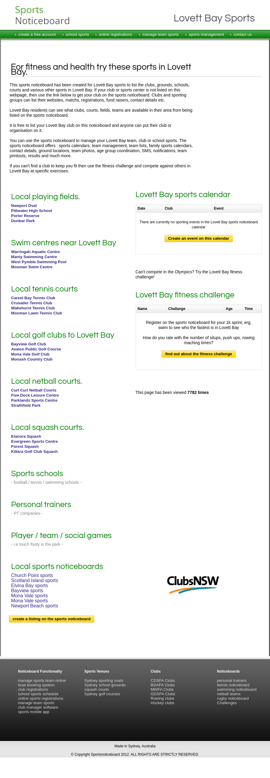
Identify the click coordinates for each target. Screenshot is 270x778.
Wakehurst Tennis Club (33, 308)
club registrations (33, 689)
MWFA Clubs (162, 689)
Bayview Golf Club (28, 344)
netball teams (228, 694)
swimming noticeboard (237, 689)
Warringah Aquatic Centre (35, 252)
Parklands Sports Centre (34, 400)
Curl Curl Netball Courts (33, 390)
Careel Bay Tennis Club (33, 298)
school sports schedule (38, 694)
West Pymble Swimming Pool (38, 262)
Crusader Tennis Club (31, 303)
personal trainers (231, 680)
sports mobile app (33, 712)
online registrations (115, 34)
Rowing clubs (162, 698)
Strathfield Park (26, 405)
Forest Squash (25, 446)
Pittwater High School (31, 210)
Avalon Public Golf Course (36, 349)
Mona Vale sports (29, 595)
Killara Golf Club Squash (34, 451)
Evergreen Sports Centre (34, 441)
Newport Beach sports (34, 605)
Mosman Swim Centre (31, 267)
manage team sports (160, 34)
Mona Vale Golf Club (30, 354)
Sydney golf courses (102, 694)
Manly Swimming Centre (34, 257)
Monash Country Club (31, 359)
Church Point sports (32, 575)
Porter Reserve (25, 215)
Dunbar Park (23, 221)
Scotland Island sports (34, 580)
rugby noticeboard (233, 698)
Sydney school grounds (105, 685)
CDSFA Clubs (163, 680)
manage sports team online (42, 680)
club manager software (38, 707)
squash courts (96, 689)
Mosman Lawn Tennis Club (36, 313)
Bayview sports (27, 590)
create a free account (37, 34)
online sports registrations (40, 698)
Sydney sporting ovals (103, 680)
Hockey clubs (162, 703)
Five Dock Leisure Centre (35, 395)
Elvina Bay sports (29, 585)
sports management (206, 34)
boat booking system (36, 685)
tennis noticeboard (233, 685)
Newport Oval (24, 205)
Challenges (227, 703)
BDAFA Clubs (163, 685)
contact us (243, 34)
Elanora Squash (26, 436)
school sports (77, 34)
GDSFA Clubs (163, 694)
